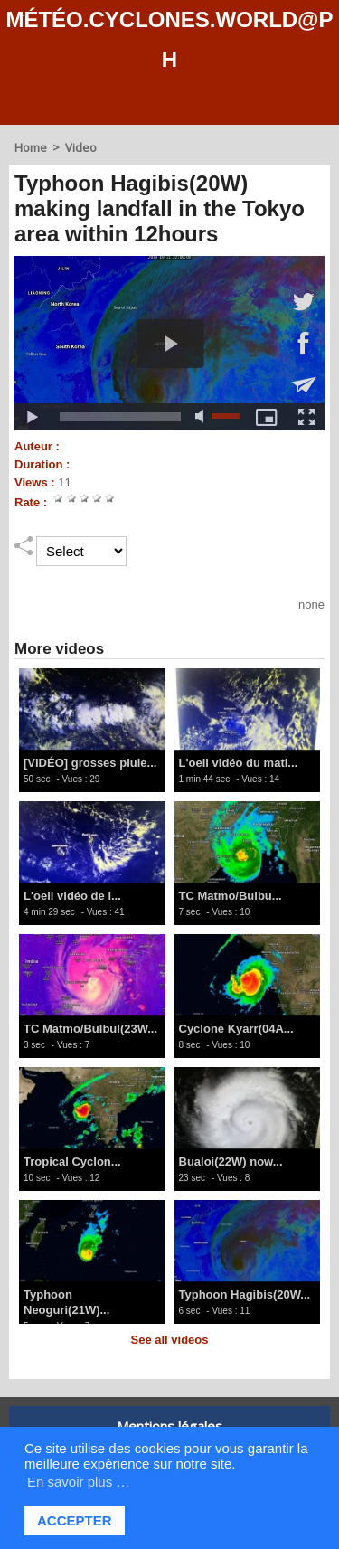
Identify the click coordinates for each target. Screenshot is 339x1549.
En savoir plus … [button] (78, 1481)
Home (30, 147)
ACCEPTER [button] (74, 1520)
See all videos (170, 1339)
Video (81, 147)
